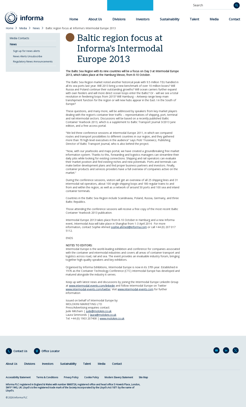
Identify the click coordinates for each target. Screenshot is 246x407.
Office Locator (51, 351)
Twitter (236, 351)
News (36, 28)
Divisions (118, 19)
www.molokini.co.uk (112, 318)
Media (214, 19)
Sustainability (169, 19)
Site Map (143, 377)
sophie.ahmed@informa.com (129, 227)
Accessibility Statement (18, 377)
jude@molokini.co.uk (98, 311)
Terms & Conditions (47, 377)
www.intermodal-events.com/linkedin (92, 285)
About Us (95, 19)
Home (73, 19)
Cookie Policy (91, 377)
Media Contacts (19, 38)
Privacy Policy (71, 377)
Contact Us (20, 351)
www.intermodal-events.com (135, 289)
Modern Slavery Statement (119, 377)
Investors (143, 19)
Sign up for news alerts (26, 51)
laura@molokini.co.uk (103, 315)
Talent (194, 19)
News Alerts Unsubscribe (27, 56)
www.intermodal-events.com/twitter (88, 289)
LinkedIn (227, 351)
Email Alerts (217, 351)
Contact (234, 19)
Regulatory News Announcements (33, 61)
